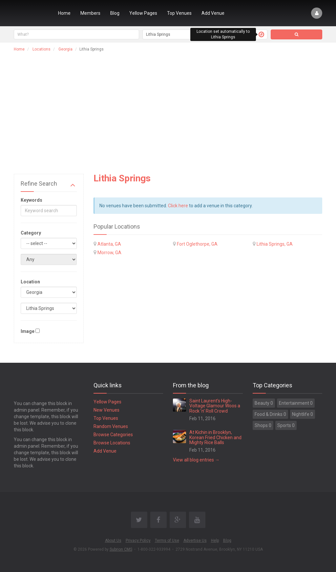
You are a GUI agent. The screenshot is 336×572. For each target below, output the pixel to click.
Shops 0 (263, 425)
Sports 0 (286, 425)
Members (90, 13)
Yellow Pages (143, 13)
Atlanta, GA (109, 244)
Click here (178, 205)
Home (64, 13)
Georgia (65, 49)
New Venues (106, 410)
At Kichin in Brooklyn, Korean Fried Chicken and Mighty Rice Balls (215, 437)
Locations (41, 49)
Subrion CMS (121, 549)
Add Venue (212, 13)
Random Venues (111, 426)
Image (27, 331)
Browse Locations (112, 442)
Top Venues (179, 13)
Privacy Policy (138, 540)
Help (215, 540)
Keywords (31, 200)
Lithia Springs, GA (275, 244)
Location (30, 281)
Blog (114, 13)
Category (31, 232)
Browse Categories (113, 434)
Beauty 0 (264, 403)
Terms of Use (167, 540)
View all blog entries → (196, 459)
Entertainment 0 (296, 403)
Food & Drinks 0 (270, 414)
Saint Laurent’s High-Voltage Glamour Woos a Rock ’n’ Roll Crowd (214, 406)
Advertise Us (195, 540)
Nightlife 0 (302, 414)
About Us (113, 540)
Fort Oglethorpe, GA (197, 244)
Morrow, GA (109, 252)
